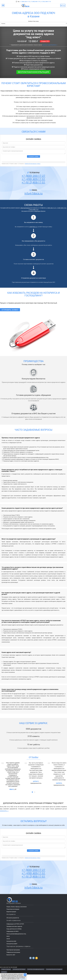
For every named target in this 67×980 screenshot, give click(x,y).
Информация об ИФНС (13, 931)
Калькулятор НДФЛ (12, 943)
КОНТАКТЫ (4, 972)
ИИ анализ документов (13, 918)
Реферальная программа (13, 952)
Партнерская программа (13, 950)
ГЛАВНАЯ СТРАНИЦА (6, 969)
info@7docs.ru (33, 193)
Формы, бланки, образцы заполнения (17, 906)
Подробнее (23, 979)
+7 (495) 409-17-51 (36, 1)
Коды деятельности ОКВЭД (14, 929)
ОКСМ (8, 938)
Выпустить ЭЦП (11, 955)
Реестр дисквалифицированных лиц (16, 934)
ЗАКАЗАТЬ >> (4, 811)
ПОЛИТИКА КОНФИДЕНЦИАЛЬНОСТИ (36, 969)
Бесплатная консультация (33, 72)
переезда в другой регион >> (49, 45)
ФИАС (8, 936)
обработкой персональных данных (32, 163)
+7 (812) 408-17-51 (46, 1)
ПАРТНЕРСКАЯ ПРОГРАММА (19, 969)
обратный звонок (25, 208)
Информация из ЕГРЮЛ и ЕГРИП (15, 924)
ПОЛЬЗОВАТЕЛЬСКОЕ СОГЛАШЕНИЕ (54, 969)
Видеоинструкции (11, 911)
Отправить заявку (10, 310)
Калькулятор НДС (11, 941)
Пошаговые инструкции (13, 909)
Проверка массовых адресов (14, 926)
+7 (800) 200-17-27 (25, 1)
